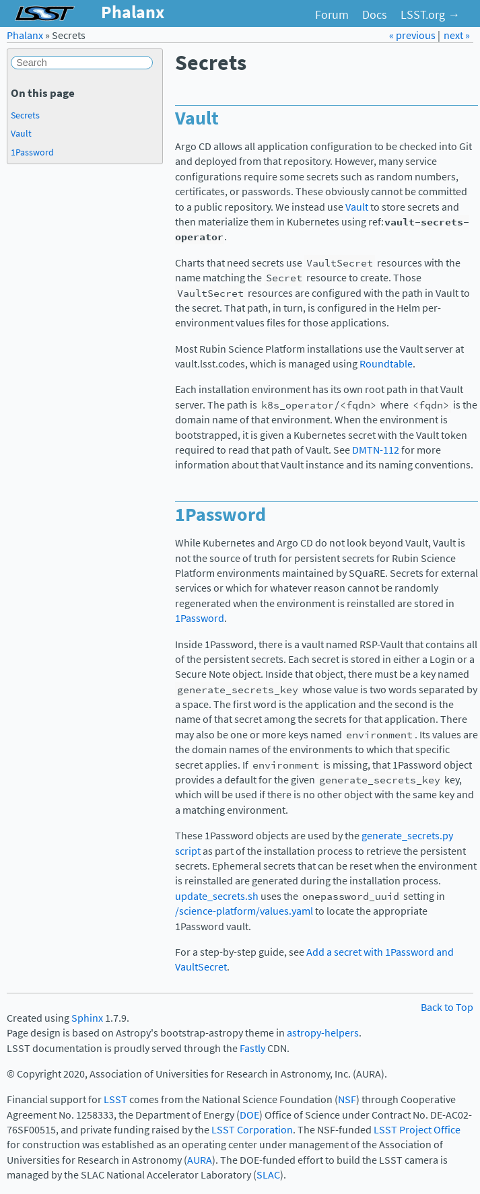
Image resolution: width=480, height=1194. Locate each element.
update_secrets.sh (217, 896)
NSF (347, 1099)
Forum (332, 15)
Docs (374, 15)
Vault (356, 207)
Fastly (252, 1048)
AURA (199, 1160)
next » (457, 35)
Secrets (25, 115)
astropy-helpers (323, 1033)
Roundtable (386, 364)
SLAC (268, 1175)
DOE (249, 1115)
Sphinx (87, 1018)
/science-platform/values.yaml (244, 911)
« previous (413, 35)
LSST (115, 1099)
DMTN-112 (375, 450)
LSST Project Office (417, 1130)
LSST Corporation (252, 1130)
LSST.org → (430, 15)
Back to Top (447, 1007)
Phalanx (25, 35)
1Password (199, 618)
